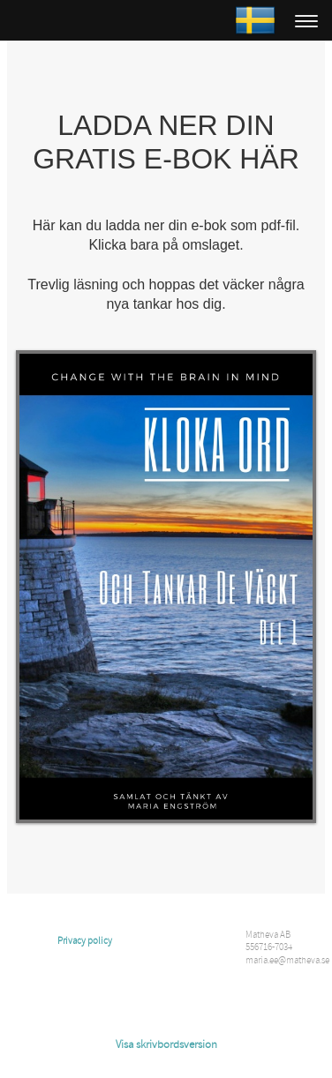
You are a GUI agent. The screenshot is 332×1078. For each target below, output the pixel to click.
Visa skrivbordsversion (166, 1044)
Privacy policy (84, 941)
